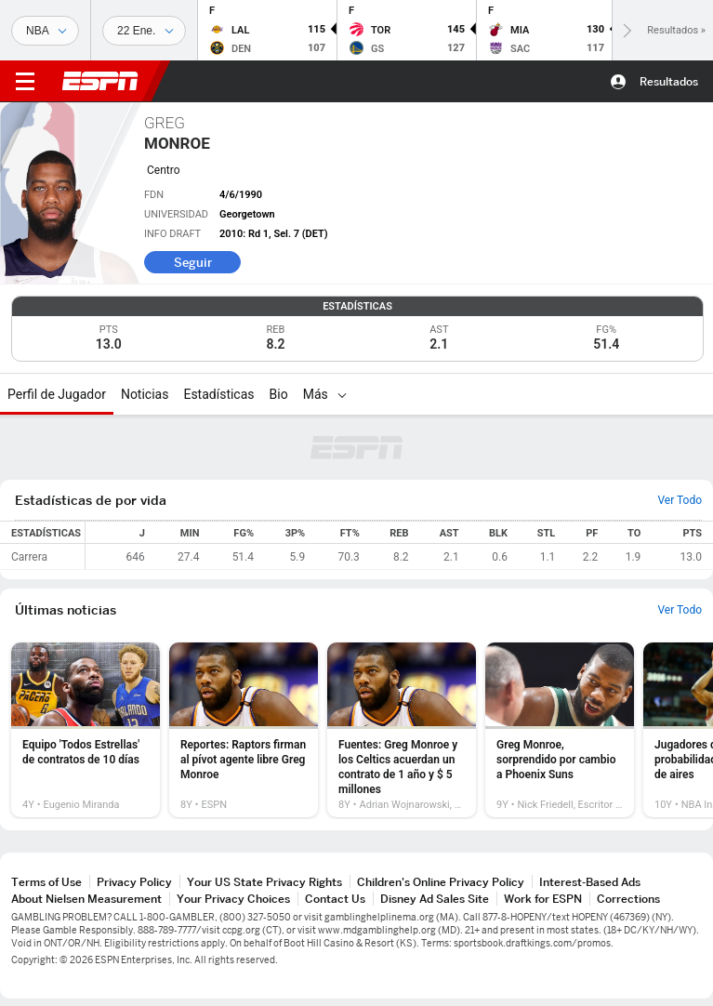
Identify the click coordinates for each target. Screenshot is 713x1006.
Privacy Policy (134, 882)
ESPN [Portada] (100, 80)
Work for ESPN (543, 899)
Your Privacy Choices (233, 899)
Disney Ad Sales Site (434, 899)
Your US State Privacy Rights (264, 882)
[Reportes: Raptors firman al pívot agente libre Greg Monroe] (243, 729)
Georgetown (247, 214)
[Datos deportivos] (144, 31)
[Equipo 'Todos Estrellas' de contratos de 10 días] (85, 729)
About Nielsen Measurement (86, 899)
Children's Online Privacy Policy (440, 882)
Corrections (628, 899)
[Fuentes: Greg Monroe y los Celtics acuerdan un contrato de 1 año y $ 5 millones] (401, 729)
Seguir (193, 262)
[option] (85, 729)
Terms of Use (46, 882)
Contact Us (335, 899)
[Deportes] (45, 31)
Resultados (669, 81)
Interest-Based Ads (589, 882)
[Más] (342, 394)
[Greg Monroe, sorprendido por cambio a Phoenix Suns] (559, 729)
